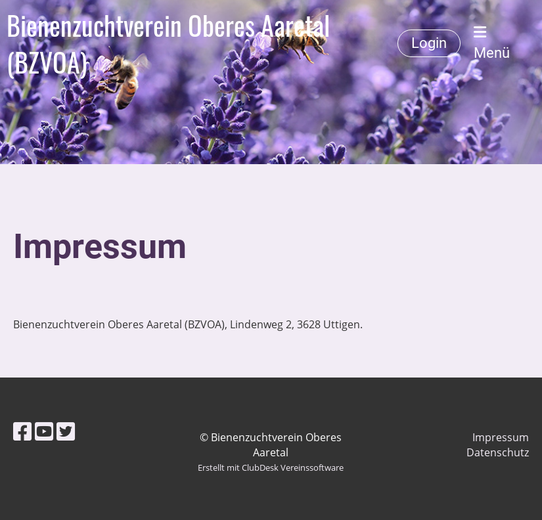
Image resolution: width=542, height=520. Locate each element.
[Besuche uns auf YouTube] (44, 431)
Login (429, 43)
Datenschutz (497, 452)
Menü (492, 43)
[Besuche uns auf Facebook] (22, 431)
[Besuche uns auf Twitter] (65, 431)
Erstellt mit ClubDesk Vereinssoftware (271, 467)
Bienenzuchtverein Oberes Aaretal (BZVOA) (168, 43)
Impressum (500, 437)
